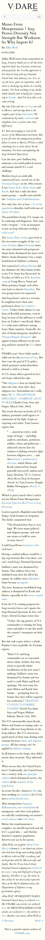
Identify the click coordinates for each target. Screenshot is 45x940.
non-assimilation (26, 807)
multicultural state (18, 798)
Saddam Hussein (28, 266)
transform (25, 794)
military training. (22, 748)
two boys (28, 106)
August (8, 871)
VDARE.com (22, 933)
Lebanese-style (31, 545)
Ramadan (29, 289)
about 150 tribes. (11, 212)
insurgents (22, 582)
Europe (12, 97)
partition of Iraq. (29, 357)
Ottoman (29, 245)
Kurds (5, 191)
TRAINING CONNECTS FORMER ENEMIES (23, 704)
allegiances (13, 383)
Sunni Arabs (15, 187)
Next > (39, 920)
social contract (9, 819)
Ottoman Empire (11, 183)
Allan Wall (11, 47)
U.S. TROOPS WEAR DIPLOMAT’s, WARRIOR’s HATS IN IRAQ (21, 398)
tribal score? (8, 232)
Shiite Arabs (29, 187)
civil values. (28, 819)
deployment (27, 114)
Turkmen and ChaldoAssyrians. (23, 199)
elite (35, 790)
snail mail (29, 118)
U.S (32, 344)
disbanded (33, 578)
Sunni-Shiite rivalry (17, 237)
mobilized (37, 868)
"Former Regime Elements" (16, 337)
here (37, 900)
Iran (4, 325)
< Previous (8, 920)
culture (5, 782)
